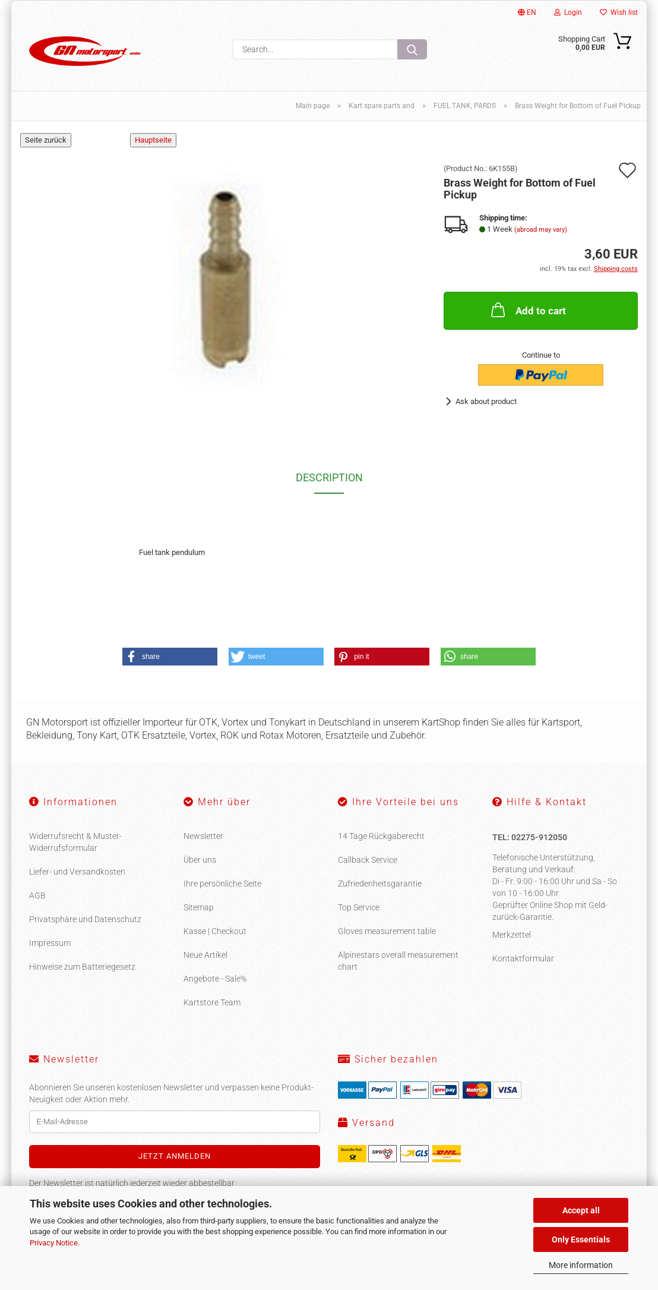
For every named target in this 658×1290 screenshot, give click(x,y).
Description (329, 484)
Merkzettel (511, 941)
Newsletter (203, 843)
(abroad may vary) (540, 236)
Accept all (581, 1210)
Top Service (358, 914)
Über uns (200, 867)
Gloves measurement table (387, 938)
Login (568, 12)
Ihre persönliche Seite (222, 890)
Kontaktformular (523, 965)
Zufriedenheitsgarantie (380, 890)
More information (581, 1265)
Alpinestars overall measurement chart (398, 968)
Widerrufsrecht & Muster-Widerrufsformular (75, 849)
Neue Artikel (205, 962)
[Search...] (412, 49)
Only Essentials (581, 1239)
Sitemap (199, 914)
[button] (169, 663)
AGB (37, 902)
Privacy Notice (54, 1242)
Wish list (619, 12)
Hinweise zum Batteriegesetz (82, 974)
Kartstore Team (212, 1009)
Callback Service (367, 867)
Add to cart (527, 316)
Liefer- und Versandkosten (77, 879)
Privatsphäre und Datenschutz (85, 926)
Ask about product (486, 408)
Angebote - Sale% (215, 986)
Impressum (50, 950)
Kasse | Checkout (215, 938)
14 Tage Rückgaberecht (381, 843)
